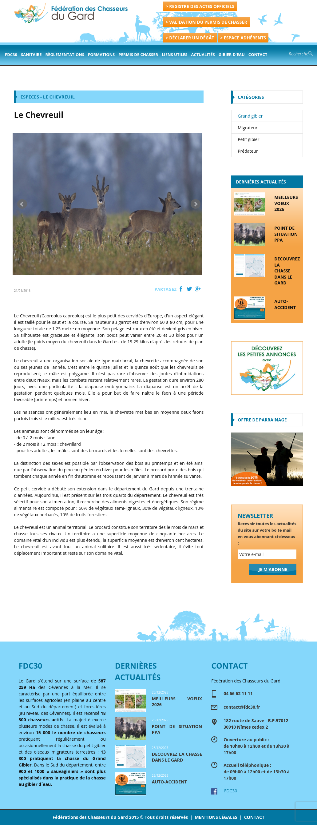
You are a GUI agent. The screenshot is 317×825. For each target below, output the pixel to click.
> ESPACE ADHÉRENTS (243, 38)
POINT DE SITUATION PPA (286, 234)
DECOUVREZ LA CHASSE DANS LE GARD (287, 271)
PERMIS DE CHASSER (138, 54)
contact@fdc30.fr (242, 707)
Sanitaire (31, 54)
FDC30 (11, 54)
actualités (203, 54)
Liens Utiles (174, 54)
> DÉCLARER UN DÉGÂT (190, 38)
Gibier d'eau (232, 54)
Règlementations (65, 54)
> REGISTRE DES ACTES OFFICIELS (200, 6)
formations (101, 54)
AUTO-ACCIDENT (285, 304)
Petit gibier (248, 139)
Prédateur (248, 151)
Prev (22, 204)
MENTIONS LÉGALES (216, 817)
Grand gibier (250, 116)
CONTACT (254, 817)
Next (195, 204)
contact (257, 54)
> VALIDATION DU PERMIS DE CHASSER (206, 22)
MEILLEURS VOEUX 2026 (286, 203)
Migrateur (247, 128)
